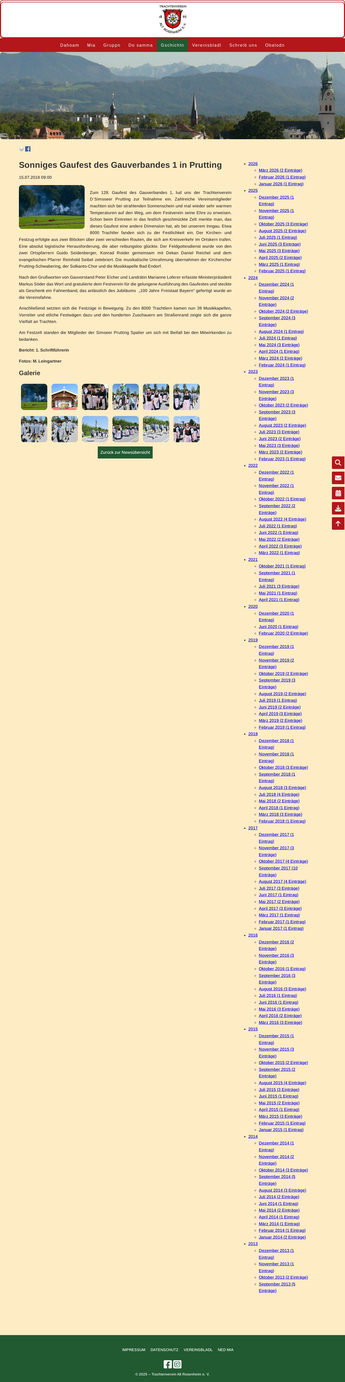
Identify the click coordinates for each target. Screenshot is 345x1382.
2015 (253, 1029)
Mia (91, 45)
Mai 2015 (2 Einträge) (279, 1103)
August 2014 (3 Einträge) (282, 1190)
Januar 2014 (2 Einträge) (282, 1237)
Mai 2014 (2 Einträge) (279, 1210)
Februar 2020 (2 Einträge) (283, 633)
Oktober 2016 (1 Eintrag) (282, 969)
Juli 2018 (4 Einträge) (279, 794)
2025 (253, 190)
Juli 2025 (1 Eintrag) (278, 237)
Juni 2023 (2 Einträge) (280, 438)
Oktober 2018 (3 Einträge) (283, 767)
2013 (253, 1243)
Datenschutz (164, 1350)
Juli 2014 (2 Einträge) (279, 1197)
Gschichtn (172, 45)
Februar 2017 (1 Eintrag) (282, 922)
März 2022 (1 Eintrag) (279, 552)
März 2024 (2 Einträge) (280, 358)
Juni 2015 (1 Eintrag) (278, 1096)
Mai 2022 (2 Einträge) (279, 539)
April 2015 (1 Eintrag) (279, 1109)
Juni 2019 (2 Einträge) (280, 707)
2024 (253, 278)
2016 (253, 935)
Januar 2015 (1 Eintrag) (281, 1129)
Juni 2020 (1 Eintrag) (278, 626)
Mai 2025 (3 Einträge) (279, 251)
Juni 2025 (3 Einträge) (280, 244)
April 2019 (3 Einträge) (280, 713)
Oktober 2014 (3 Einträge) (283, 1170)
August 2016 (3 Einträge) (282, 989)
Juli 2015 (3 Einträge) (279, 1089)
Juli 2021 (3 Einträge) (279, 586)
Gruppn (112, 45)
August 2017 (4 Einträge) (282, 881)
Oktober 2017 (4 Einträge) (283, 861)
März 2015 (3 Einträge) (280, 1116)
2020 (253, 606)
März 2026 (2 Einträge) (280, 170)
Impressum (133, 1350)
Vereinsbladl (206, 45)
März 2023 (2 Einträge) (280, 452)
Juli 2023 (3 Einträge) (279, 432)
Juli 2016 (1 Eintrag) (278, 995)
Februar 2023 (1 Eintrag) (282, 459)
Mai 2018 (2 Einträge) (279, 801)
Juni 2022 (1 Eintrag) (278, 532)
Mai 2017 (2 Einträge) (279, 901)
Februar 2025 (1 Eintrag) (282, 271)
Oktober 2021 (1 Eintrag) (282, 566)
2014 (253, 1136)
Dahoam (69, 45)
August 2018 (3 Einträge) (282, 787)
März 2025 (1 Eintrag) (279, 264)
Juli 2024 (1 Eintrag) (278, 338)
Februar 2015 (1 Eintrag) (282, 1123)
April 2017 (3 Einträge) (280, 908)
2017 (253, 828)
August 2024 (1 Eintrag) (281, 331)
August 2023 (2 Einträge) (282, 425)
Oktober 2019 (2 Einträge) (283, 673)
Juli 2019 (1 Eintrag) (278, 700)
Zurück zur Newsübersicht (125, 452)
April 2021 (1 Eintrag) (279, 599)
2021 (253, 559)
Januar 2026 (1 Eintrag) (281, 184)
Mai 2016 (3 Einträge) (279, 1009)
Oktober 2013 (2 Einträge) (283, 1277)
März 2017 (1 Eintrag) (279, 915)
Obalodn (275, 45)
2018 (253, 734)
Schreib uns (243, 45)
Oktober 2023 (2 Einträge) (283, 405)
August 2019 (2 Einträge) (282, 694)
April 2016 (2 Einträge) (280, 1015)
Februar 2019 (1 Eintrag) (282, 727)
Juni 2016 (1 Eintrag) (278, 1002)
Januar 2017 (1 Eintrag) (281, 928)
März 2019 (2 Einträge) (280, 720)
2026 (253, 163)
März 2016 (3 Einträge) (280, 1022)
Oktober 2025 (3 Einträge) (283, 224)
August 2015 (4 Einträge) (282, 1083)
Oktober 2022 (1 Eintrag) (282, 499)
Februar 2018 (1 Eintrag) (282, 821)
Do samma (140, 45)
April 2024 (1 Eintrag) (279, 351)
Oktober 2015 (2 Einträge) (283, 1062)
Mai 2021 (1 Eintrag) (278, 593)
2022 (253, 465)
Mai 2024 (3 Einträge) (279, 345)
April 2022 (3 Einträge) (280, 546)
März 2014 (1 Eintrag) (279, 1224)
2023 (253, 371)
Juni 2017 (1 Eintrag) (278, 895)
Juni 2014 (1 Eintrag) (278, 1203)
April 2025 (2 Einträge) (280, 257)
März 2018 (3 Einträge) (280, 814)
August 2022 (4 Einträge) (282, 519)
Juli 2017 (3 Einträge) (279, 888)
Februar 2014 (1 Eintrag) (282, 1230)
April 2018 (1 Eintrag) (279, 808)
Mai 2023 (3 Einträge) (279, 445)
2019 (253, 640)
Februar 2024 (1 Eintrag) (282, 365)
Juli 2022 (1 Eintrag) (278, 526)
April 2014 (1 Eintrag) (279, 1217)
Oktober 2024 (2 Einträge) (283, 311)
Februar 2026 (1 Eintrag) (282, 177)
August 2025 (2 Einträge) (282, 231)
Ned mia (226, 1350)
